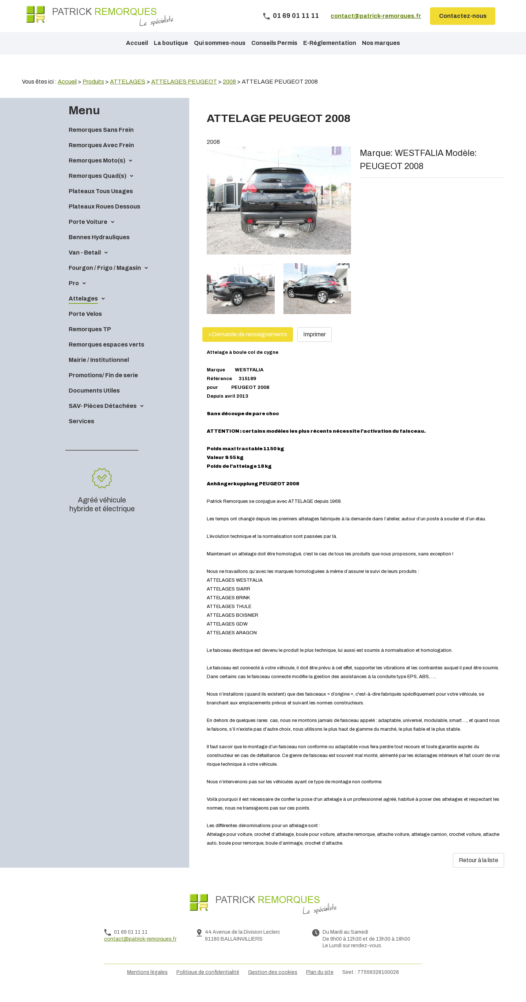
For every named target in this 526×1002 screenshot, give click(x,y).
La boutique (171, 43)
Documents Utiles (94, 403)
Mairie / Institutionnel (99, 372)
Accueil (137, 43)
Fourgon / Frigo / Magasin (105, 280)
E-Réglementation (329, 43)
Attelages (83, 311)
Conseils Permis (274, 43)
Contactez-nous (463, 16)
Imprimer (314, 347)
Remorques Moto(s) (97, 173)
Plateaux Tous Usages (101, 203)
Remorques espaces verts (106, 357)
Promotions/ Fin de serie (103, 388)
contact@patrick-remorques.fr (376, 16)
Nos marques (381, 43)
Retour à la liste (478, 872)
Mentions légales (147, 984)
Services (81, 434)
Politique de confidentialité (207, 984)
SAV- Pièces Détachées (103, 418)
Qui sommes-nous (219, 43)
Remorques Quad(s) (97, 188)
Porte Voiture (88, 234)
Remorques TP (90, 342)
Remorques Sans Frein (101, 142)
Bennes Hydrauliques (99, 249)
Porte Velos (85, 326)
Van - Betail (85, 265)
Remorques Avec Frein (101, 157)
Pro (74, 295)
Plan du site (319, 984)
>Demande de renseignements (247, 347)
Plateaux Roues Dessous (104, 219)
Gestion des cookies (272, 984)
